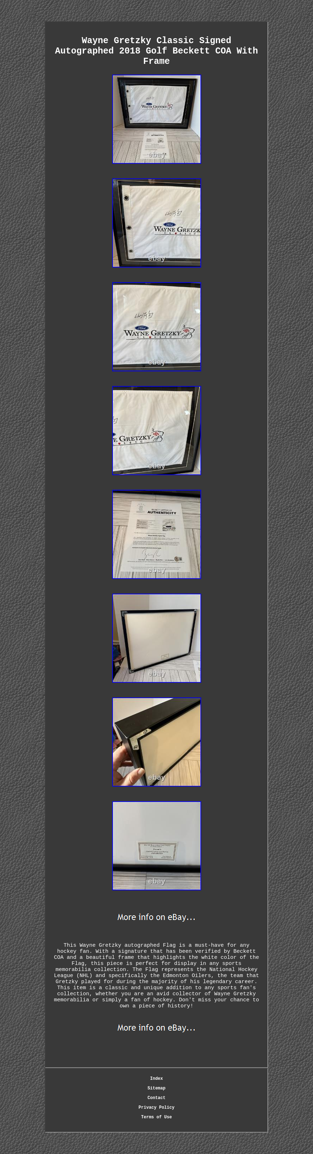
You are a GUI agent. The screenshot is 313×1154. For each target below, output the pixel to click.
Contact (156, 1097)
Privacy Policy (156, 1107)
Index (156, 1078)
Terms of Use (156, 1117)
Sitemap (156, 1088)
